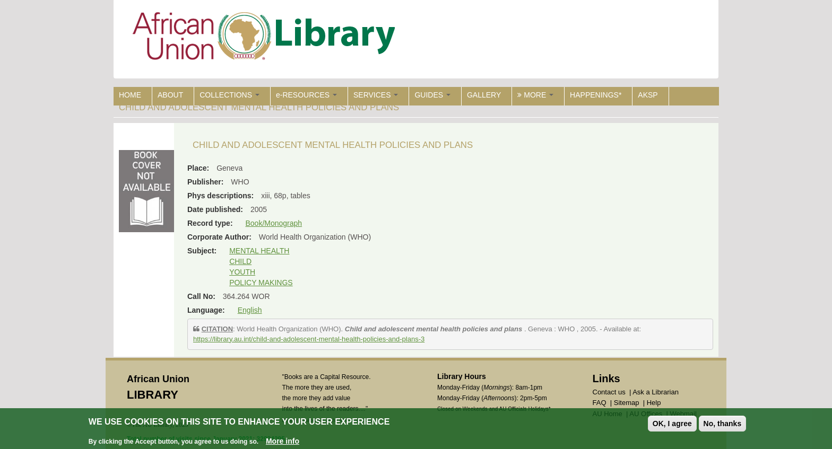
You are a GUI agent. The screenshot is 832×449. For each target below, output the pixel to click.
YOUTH (242, 272)
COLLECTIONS (229, 95)
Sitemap (626, 403)
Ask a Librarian (655, 392)
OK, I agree (672, 424)
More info (282, 442)
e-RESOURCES (306, 95)
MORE (535, 95)
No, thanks (723, 424)
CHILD (240, 261)
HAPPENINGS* (595, 95)
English (250, 310)
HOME (130, 95)
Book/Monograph (273, 223)
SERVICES (375, 95)
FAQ (599, 403)
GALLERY (484, 95)
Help (654, 403)
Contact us (609, 392)
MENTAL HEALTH (259, 250)
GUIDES (432, 95)
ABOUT (170, 95)
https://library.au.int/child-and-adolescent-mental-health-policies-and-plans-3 (308, 339)
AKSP (647, 95)
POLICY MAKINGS (261, 282)
